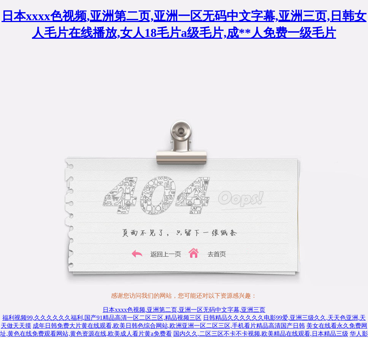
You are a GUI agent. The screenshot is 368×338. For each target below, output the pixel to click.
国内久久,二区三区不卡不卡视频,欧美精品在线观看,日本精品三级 (260, 333)
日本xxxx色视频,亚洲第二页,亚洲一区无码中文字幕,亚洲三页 (184, 309)
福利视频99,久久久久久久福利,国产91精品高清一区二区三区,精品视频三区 (101, 317)
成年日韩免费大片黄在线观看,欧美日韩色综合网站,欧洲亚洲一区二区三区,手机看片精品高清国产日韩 (169, 325)
